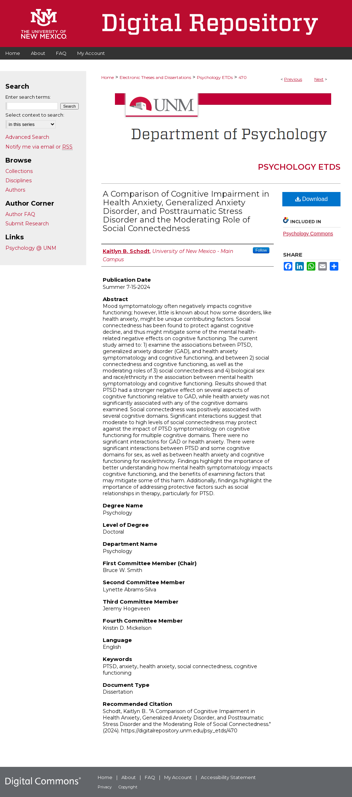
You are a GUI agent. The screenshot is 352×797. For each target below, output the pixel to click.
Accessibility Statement (228, 777)
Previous (293, 79)
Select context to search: (34, 115)
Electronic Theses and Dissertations (155, 77)
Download (311, 199)
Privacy (105, 786)
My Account (178, 777)
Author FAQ (20, 214)
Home (107, 77)
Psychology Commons (308, 233)
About (128, 777)
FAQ (150, 777)
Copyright (128, 786)
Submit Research (27, 223)
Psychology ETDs (215, 77)
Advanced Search (27, 137)
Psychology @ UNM (30, 248)
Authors (15, 190)
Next (319, 79)
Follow (261, 250)
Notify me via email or (39, 147)
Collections (19, 171)
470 (242, 77)
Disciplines (18, 180)
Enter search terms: (28, 97)
